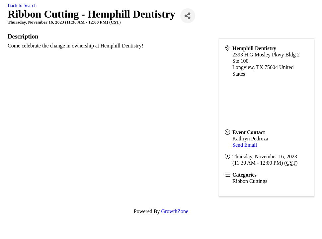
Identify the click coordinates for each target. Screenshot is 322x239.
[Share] (187, 15)
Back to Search (22, 5)
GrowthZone (174, 211)
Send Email (244, 145)
